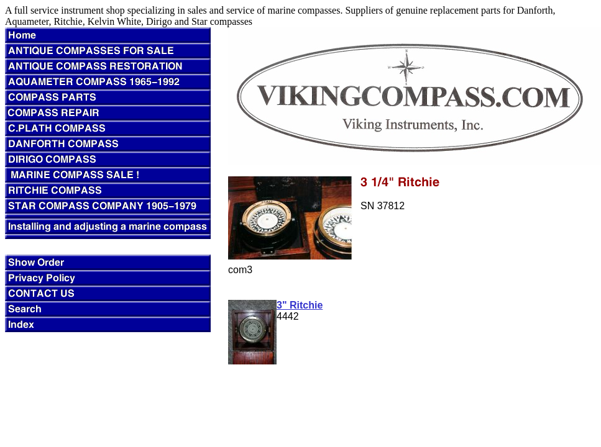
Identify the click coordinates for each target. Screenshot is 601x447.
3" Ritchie (300, 305)
